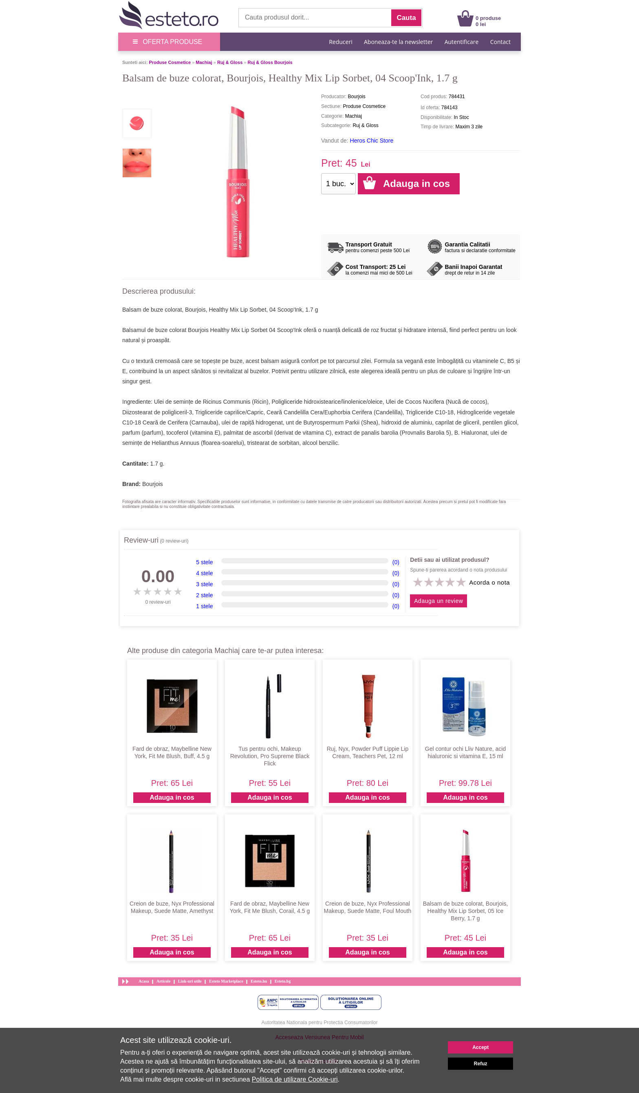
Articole (163, 981)
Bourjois (152, 484)
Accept (480, 1047)
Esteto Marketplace (226, 981)
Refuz (480, 1064)
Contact (500, 42)
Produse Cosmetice (170, 62)
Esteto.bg (283, 981)
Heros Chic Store (372, 140)
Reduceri (340, 42)
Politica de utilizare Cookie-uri (295, 1079)
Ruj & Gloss (229, 62)
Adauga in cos (172, 797)
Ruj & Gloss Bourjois (270, 62)
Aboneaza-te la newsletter (398, 42)
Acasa (144, 981)
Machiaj (204, 62)
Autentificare (462, 42)
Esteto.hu (259, 981)
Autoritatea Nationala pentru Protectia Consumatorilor (320, 1022)
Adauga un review (438, 601)
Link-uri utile (190, 981)
